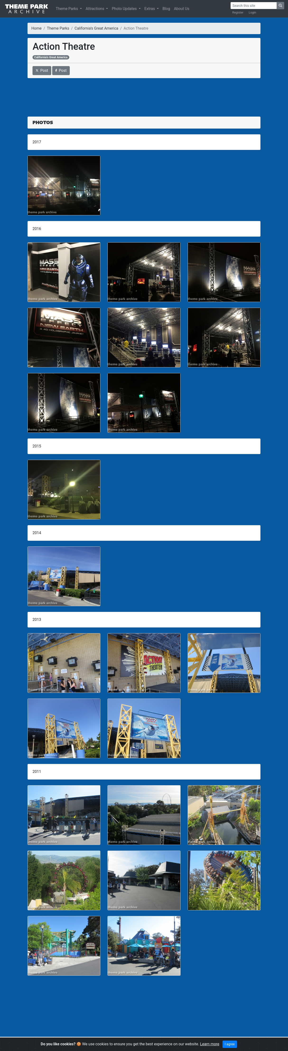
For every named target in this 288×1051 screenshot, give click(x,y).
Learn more (209, 1044)
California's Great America (96, 28)
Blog (166, 8)
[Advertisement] (144, 94)
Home (36, 28)
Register (237, 12)
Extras (150, 8)
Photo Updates (125, 8)
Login (252, 12)
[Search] (253, 5)
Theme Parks (67, 8)
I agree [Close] (230, 1044)
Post (42, 70)
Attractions (95, 8)
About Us (181, 8)
